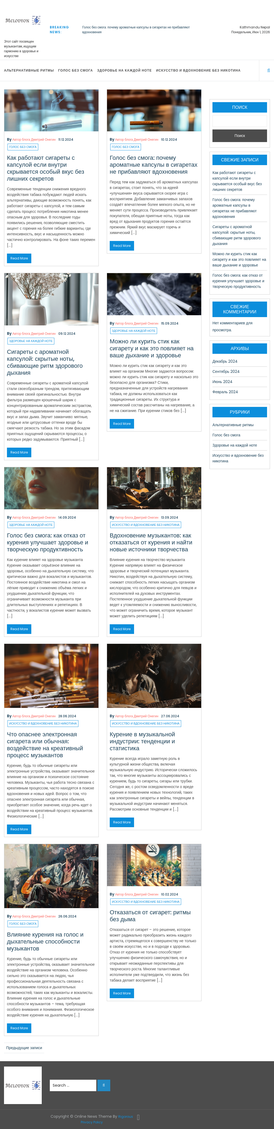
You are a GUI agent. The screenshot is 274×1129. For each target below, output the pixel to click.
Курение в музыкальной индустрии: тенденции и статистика (142, 741)
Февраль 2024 (225, 392)
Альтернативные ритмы (29, 70)
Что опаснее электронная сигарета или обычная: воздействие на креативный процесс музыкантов (45, 744)
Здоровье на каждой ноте (124, 70)
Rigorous (125, 1116)
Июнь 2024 (222, 381)
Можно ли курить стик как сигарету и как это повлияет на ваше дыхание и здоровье (152, 348)
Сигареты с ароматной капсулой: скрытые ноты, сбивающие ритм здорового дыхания (45, 362)
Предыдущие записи (24, 1047)
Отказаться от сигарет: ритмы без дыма (150, 915)
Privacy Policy (92, 1122)
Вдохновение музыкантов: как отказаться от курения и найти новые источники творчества (151, 542)
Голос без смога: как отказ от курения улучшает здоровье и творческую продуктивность (47, 542)
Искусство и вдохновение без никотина (198, 70)
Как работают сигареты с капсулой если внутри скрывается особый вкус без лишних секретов (45, 168)
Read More (19, 258)
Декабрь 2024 (225, 361)
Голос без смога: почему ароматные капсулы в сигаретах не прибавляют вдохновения (153, 165)
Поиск (239, 107)
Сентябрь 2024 (226, 371)
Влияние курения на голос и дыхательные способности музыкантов (45, 941)
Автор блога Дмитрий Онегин (34, 139)
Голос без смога (75, 70)
